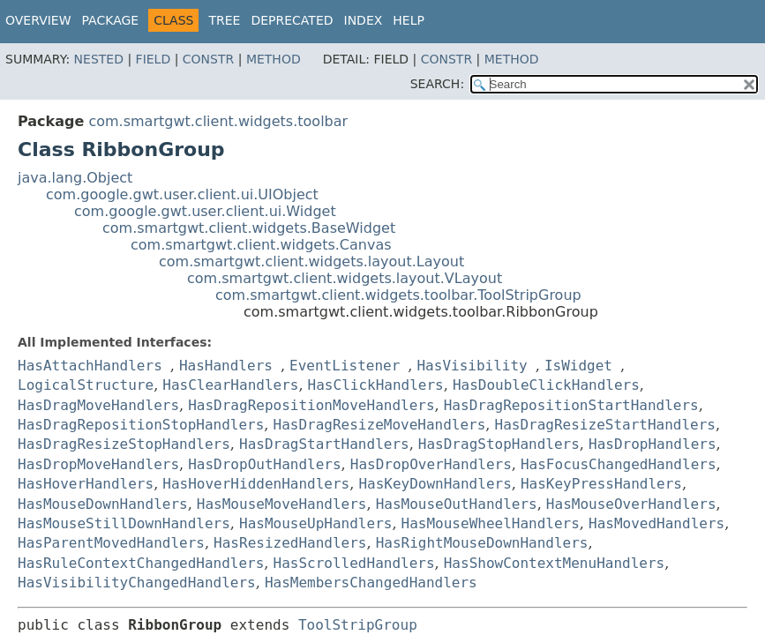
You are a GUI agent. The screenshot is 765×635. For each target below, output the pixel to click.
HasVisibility (471, 365)
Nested (99, 59)
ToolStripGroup (357, 624)
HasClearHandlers (230, 385)
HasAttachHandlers (90, 365)
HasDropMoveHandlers (98, 464)
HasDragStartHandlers (324, 444)
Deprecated (292, 20)
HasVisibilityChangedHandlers (137, 582)
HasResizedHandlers (290, 542)
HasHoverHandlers (86, 483)
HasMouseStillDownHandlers (124, 523)
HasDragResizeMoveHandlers (380, 424)
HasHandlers (226, 365)
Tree (224, 20)
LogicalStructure (86, 385)
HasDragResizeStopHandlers (124, 444)
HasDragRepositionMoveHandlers (311, 405)
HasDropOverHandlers (431, 464)
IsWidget (578, 365)
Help (408, 20)
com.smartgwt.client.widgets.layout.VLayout (344, 278)
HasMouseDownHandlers (103, 504)
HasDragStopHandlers (499, 444)
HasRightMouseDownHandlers (482, 542)
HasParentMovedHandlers (111, 542)
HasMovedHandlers (656, 523)
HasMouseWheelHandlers (490, 523)
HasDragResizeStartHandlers (605, 424)
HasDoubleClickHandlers (546, 385)
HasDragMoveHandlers (98, 405)
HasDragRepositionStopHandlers (141, 424)
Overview (38, 20)
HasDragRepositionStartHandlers (571, 405)
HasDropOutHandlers (264, 464)
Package (110, 20)
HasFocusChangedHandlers (618, 464)
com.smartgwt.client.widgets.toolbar (218, 121)
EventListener (344, 365)
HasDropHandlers (652, 444)
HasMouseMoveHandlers (282, 504)
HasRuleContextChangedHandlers (141, 563)
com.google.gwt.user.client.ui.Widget (205, 211)
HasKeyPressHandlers (601, 483)
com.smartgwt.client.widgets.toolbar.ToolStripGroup (398, 295)
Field (153, 59)
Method (273, 59)
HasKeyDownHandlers (434, 483)
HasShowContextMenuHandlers (554, 563)
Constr (208, 59)
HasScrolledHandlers (354, 563)
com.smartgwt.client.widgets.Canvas (261, 244)
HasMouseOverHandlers (631, 504)
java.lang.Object (75, 177)
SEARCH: (437, 84)
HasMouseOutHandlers (456, 504)
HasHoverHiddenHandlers (255, 483)
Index (363, 20)
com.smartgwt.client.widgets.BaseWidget (248, 228)
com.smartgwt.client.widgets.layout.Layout (311, 261)
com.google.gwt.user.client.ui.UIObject (182, 194)
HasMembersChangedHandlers (371, 582)
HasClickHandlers (376, 385)
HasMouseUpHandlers (315, 523)
